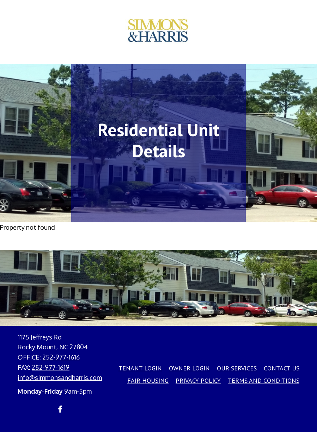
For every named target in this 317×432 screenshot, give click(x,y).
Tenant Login (140, 368)
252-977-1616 (61, 357)
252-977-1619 (50, 367)
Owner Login (189, 368)
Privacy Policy (198, 380)
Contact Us (281, 368)
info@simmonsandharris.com (60, 377)
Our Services (237, 368)
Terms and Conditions (263, 380)
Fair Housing (148, 380)
